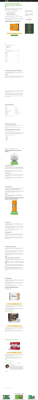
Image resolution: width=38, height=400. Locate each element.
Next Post (10, 388)
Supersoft (20, 94)
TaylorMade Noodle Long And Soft (11, 339)
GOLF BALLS (29, 26)
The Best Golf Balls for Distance (13, 148)
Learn (28, 1)
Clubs (17, 1)
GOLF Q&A (29, 30)
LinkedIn (22, 369)
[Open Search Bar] (33, 1)
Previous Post (7, 388)
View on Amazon (14, 33)
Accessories (25, 1)
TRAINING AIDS (29, 25)
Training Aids (20, 1)
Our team (6, 125)
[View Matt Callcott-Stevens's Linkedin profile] (6, 371)
